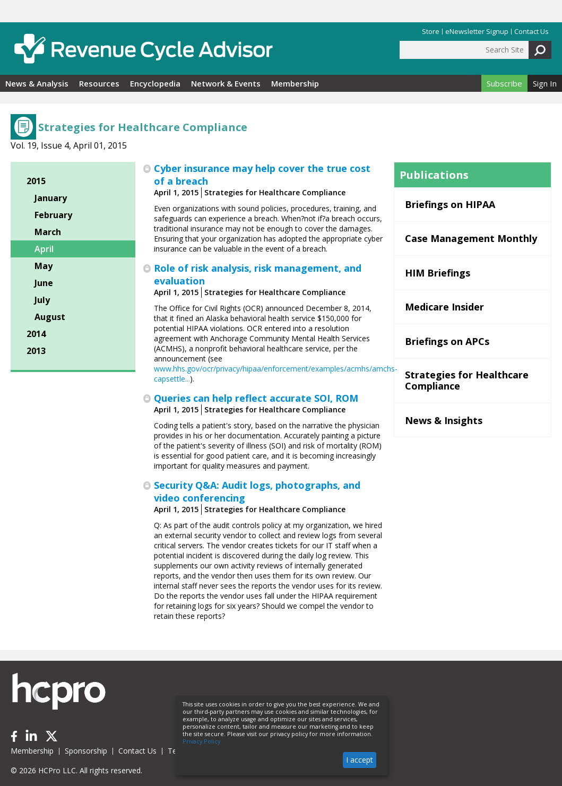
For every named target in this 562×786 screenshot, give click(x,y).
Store (430, 31)
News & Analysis (36, 83)
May (43, 266)
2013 (36, 351)
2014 (36, 334)
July (42, 300)
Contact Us (531, 31)
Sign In (545, 83)
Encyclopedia (155, 83)
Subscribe (504, 83)
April (44, 249)
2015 (36, 181)
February (53, 215)
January (50, 198)
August (49, 317)
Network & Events (226, 83)
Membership (295, 83)
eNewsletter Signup (476, 31)
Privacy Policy (201, 741)
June (43, 283)
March (47, 232)
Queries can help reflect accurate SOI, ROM (256, 398)
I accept (359, 760)
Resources (99, 83)
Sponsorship (86, 751)
